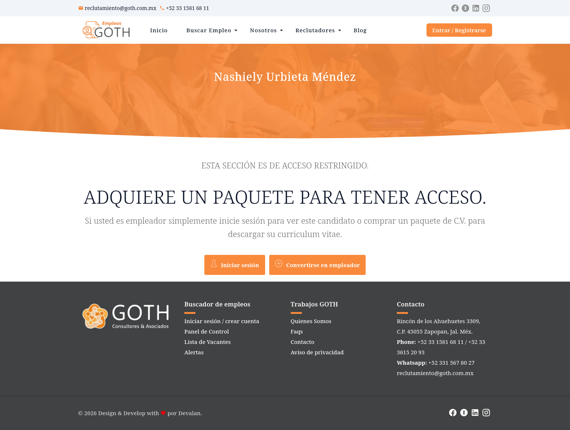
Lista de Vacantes (207, 341)
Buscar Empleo (208, 30)
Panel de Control (206, 331)
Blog (360, 30)
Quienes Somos (311, 321)
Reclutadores (315, 30)
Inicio (159, 30)
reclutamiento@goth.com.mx (120, 8)
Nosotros (263, 30)
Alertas (194, 352)
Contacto (302, 341)
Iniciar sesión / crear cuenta (221, 321)
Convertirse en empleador (317, 264)
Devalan (189, 413)
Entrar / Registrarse (459, 30)
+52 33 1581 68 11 (187, 8)
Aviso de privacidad (317, 352)
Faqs (297, 331)
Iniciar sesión (234, 264)
